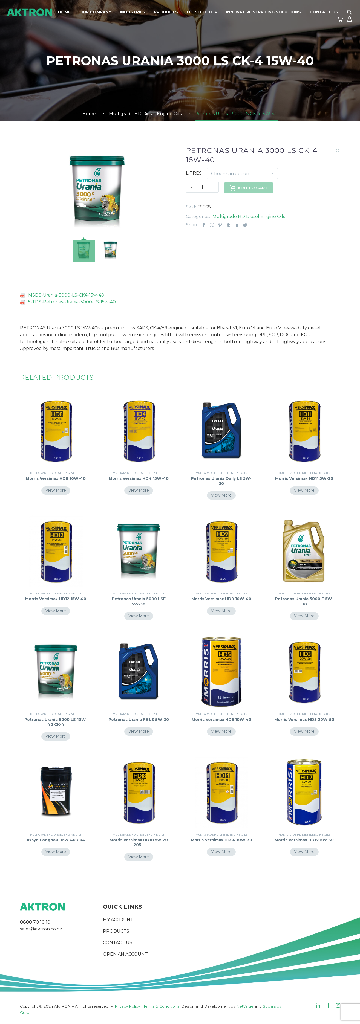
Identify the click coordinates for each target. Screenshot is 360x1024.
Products (166, 12)
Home (64, 12)
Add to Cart (248, 187)
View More (55, 490)
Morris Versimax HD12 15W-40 (55, 601)
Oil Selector (202, 12)
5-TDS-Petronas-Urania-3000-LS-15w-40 (72, 301)
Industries (132, 12)
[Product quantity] (202, 187)
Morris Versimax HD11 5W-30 (304, 478)
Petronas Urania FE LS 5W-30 (138, 719)
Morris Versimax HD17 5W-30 (304, 839)
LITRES (194, 173)
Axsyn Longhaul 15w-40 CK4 (56, 839)
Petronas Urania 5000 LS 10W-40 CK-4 (56, 722)
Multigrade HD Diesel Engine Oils (248, 216)
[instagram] (338, 1005)
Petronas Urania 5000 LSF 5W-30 (139, 601)
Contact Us (324, 12)
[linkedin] (318, 1005)
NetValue (245, 1006)
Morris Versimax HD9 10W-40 (221, 598)
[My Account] (349, 19)
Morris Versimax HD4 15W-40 (139, 478)
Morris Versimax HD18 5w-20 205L (139, 842)
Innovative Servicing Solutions (263, 12)
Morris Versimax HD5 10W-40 (221, 719)
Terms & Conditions (161, 1006)
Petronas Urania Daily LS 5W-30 (221, 481)
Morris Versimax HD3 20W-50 (304, 719)
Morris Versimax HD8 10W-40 (56, 478)
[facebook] (328, 1005)
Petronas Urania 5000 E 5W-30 (304, 601)
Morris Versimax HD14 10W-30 (221, 842)
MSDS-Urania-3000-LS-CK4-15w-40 (66, 295)
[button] (349, 12)
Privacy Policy (127, 1006)
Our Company (95, 12)
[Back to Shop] (337, 151)
